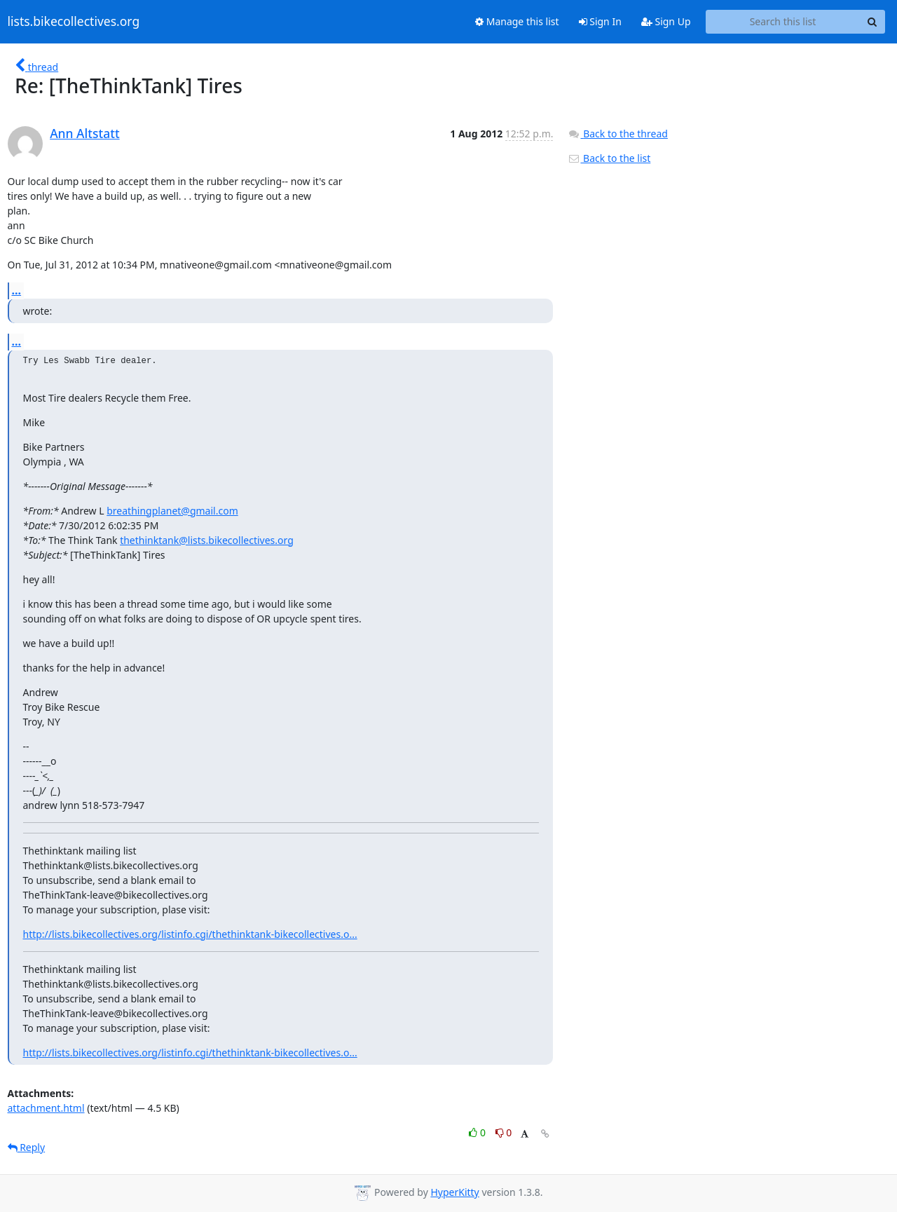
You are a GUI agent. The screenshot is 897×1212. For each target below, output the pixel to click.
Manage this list (517, 21)
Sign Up (666, 21)
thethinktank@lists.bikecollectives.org (207, 540)
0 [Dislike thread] (503, 1132)
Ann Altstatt (84, 133)
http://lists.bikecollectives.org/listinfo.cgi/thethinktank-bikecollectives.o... (190, 934)
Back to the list (609, 158)
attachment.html (46, 1108)
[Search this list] (783, 22)
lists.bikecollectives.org (74, 21)
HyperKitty (454, 1192)
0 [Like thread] (478, 1132)
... (17, 290)
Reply (27, 1147)
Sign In (600, 21)
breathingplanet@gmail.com (172, 510)
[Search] (872, 22)
